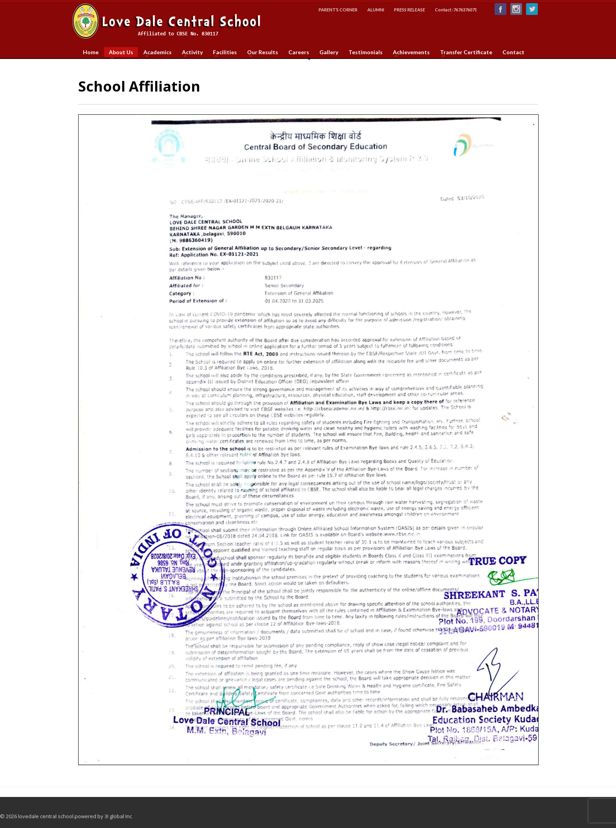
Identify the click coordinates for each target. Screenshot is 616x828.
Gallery (328, 52)
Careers (298, 52)
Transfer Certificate (463, 52)
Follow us (532, 9)
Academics (155, 52)
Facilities (222, 52)
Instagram (516, 9)
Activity (190, 52)
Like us (500, 9)
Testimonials (365, 52)
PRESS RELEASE (409, 9)
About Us (118, 53)
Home (91, 52)
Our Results (260, 52)
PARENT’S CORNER (338, 9)
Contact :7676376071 (456, 9)
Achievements (409, 52)
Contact (513, 52)
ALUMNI (375, 9)
